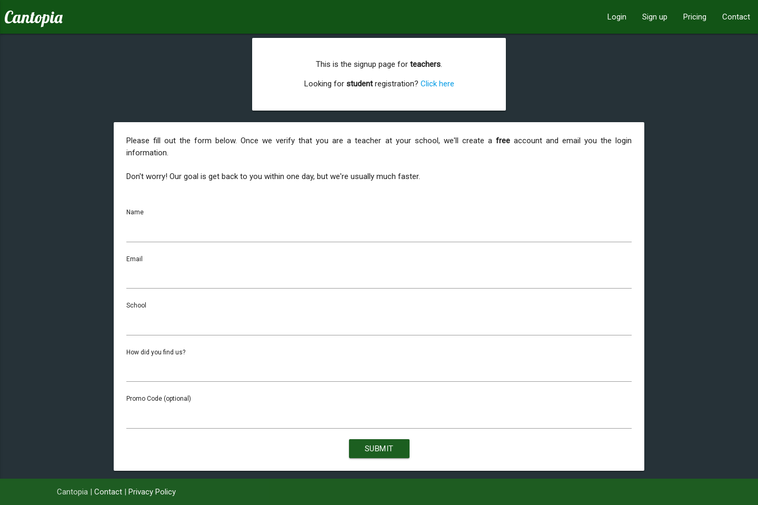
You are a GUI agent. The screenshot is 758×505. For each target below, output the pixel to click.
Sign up (654, 17)
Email (134, 259)
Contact (736, 17)
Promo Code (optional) (158, 398)
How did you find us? (155, 352)
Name (135, 212)
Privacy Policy (152, 492)
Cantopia (33, 16)
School (136, 305)
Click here (437, 83)
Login (616, 17)
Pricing (694, 17)
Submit (379, 448)
